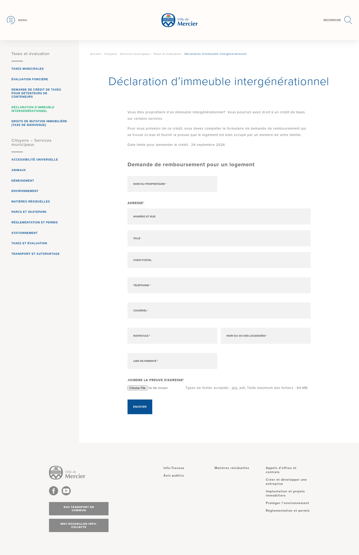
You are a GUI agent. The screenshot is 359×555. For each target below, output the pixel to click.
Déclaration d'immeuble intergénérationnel (216, 54)
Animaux (18, 170)
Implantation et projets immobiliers (285, 493)
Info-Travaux (173, 468)
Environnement (24, 191)
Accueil (95, 54)
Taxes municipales (27, 68)
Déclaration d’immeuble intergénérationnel (32, 109)
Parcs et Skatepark (29, 212)
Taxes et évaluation (30, 53)
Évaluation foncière (29, 79)
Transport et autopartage (35, 253)
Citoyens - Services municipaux (127, 54)
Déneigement (22, 180)
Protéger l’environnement (287, 503)
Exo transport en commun (79, 508)
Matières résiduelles (30, 201)
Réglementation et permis (34, 222)
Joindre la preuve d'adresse (156, 380)
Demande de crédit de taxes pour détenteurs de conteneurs (36, 93)
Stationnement (24, 233)
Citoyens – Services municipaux (31, 142)
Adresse (136, 203)
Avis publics (173, 475)
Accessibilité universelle (34, 159)
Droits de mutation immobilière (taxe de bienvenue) (39, 123)
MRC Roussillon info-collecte (78, 525)
